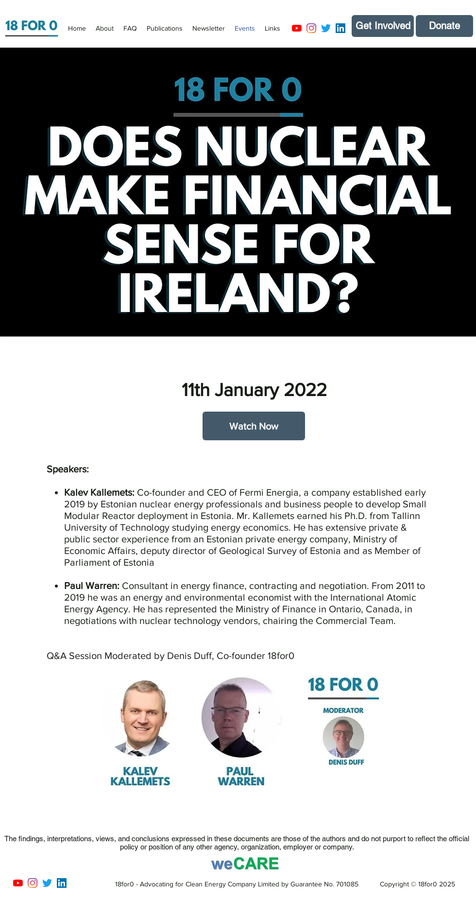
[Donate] (444, 26)
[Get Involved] (383, 26)
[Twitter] (326, 28)
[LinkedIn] (340, 28)
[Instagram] (311, 28)
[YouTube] (297, 28)
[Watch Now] (254, 426)
